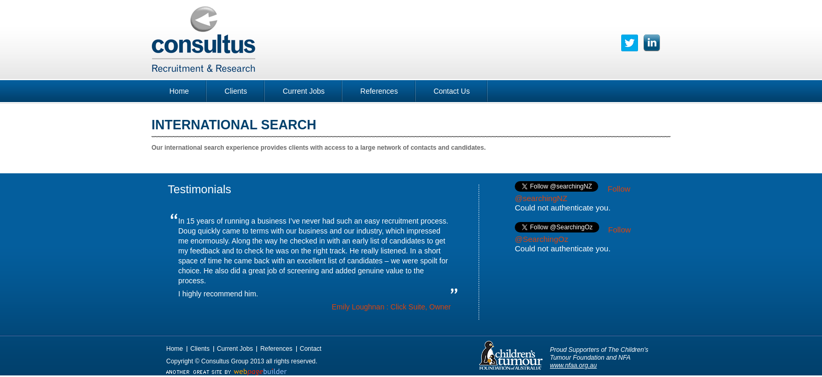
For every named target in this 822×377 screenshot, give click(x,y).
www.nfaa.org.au (573, 365)
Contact (310, 348)
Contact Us (452, 91)
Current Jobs (304, 91)
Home (179, 91)
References (379, 91)
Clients (235, 91)
